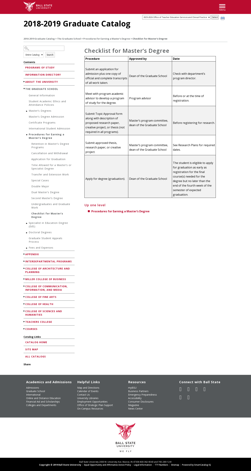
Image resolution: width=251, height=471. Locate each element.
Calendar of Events (87, 391)
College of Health (39, 304)
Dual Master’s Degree (45, 192)
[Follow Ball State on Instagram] (204, 389)
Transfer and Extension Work (50, 174)
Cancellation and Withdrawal (49, 153)
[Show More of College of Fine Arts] (24, 297)
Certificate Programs (42, 122)
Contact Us (83, 394)
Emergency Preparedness (142, 394)
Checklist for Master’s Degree (47, 215)
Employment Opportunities (92, 401)
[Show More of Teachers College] (24, 321)
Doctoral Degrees (40, 232)
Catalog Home (36, 342)
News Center (135, 408)
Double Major (40, 186)
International (33, 394)
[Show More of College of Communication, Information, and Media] (24, 286)
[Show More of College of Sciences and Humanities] (24, 311)
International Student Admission (49, 128)
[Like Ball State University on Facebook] (180, 389)
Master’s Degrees (40, 110)
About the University (41, 81)
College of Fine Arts (40, 297)
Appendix (32, 254)
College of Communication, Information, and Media (46, 288)
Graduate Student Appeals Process (45, 240)
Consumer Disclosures (141, 401)
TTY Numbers (161, 464)
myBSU (132, 387)
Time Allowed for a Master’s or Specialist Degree (51, 166)
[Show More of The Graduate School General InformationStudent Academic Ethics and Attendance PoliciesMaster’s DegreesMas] (24, 89)
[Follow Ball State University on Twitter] (188, 389)
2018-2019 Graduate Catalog (39, 38)
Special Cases (40, 180)
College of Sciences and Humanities (43, 313)
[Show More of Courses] (24, 329)
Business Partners (138, 391)
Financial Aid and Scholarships (43, 401)
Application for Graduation (48, 159)
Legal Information (143, 464)
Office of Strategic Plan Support (95, 405)
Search (50, 54)
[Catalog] (176, 17)
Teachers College (38, 321)
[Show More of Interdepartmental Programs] (24, 261)
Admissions (32, 387)
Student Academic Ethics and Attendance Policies (47, 103)
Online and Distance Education (43, 398)
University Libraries (87, 398)
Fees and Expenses (41, 247)
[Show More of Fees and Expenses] (27, 248)
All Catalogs (35, 356)
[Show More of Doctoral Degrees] (27, 233)
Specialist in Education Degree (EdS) (48, 224)
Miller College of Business (45, 279)
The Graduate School (69, 38)
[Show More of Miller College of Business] (24, 279)
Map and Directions (88, 387)
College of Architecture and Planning (47, 270)
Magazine (133, 405)
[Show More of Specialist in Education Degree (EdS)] (27, 223)
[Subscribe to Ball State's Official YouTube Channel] (196, 389)
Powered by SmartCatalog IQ (196, 464)
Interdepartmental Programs (48, 261)
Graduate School (35, 391)
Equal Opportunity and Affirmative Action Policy (107, 464)
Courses (31, 329)
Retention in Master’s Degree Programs (50, 145)
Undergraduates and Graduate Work (50, 205)
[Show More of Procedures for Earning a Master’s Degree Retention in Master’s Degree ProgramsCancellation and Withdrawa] (27, 135)
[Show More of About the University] (24, 81)
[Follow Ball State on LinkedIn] (180, 397)
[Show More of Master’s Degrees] (27, 111)
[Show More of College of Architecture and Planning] (24, 268)
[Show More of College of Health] (24, 304)
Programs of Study (40, 67)
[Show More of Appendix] (24, 254)
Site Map (31, 349)
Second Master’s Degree (47, 198)
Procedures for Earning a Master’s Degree (106, 38)
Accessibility (135, 398)
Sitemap (175, 464)
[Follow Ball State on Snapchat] (188, 397)
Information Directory (43, 74)
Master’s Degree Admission (46, 116)
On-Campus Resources (90, 408)
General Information (42, 95)
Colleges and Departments (41, 405)
